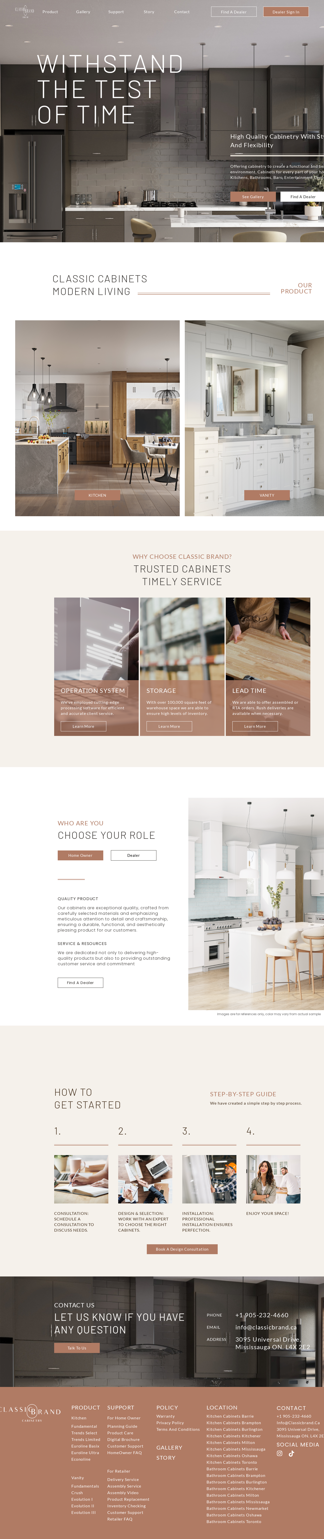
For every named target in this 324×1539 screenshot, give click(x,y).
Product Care (120, 1432)
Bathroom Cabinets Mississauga (238, 1501)
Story (149, 11)
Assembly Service (124, 1486)
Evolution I (82, 1499)
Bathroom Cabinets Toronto (234, 1521)
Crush (77, 1492)
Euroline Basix (85, 1445)
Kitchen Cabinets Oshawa (232, 1455)
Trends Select (84, 1432)
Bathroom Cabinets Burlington (237, 1481)
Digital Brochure (123, 1439)
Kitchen (79, 1417)
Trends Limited (85, 1439)
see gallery (253, 196)
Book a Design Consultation (182, 1249)
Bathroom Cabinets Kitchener (236, 1488)
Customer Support (125, 1445)
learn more (83, 726)
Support (116, 11)
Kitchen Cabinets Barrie (230, 1416)
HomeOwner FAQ (124, 1452)
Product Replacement (128, 1499)
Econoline (81, 1459)
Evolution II (83, 1505)
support (121, 1407)
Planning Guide (122, 1426)
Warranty (165, 1416)
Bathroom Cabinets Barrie (232, 1468)
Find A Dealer (234, 12)
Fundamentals (85, 1486)
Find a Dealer (303, 196)
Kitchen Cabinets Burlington (235, 1429)
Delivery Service (123, 1479)
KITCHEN (97, 495)
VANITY (267, 495)
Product (50, 11)
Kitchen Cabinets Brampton (234, 1422)
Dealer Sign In (286, 12)
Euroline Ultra (85, 1452)
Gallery (83, 11)
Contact (182, 11)
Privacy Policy (170, 1422)
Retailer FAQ (120, 1518)
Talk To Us (77, 1348)
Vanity (77, 1477)
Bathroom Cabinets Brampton (236, 1475)
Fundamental (84, 1426)
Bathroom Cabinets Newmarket (238, 1508)
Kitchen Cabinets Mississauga (236, 1449)
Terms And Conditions (178, 1429)
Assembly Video (123, 1492)
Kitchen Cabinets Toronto (232, 1462)
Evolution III (83, 1512)
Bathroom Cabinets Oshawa (234, 1514)
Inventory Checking (126, 1505)
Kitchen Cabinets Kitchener (234, 1435)
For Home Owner (124, 1417)
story (166, 1457)
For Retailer (119, 1471)
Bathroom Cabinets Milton (233, 1495)
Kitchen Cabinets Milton (231, 1442)
